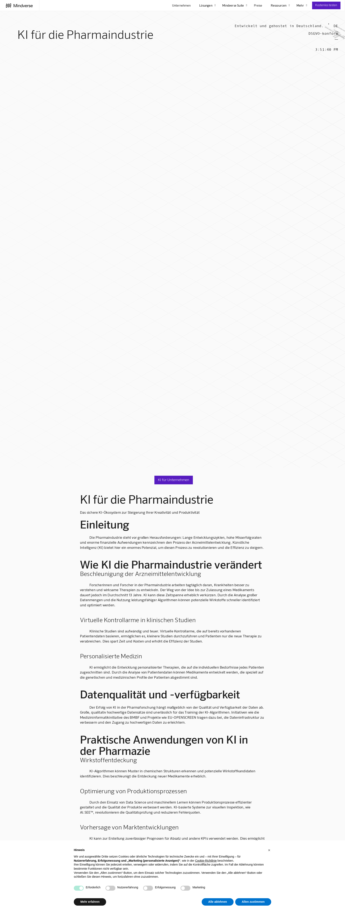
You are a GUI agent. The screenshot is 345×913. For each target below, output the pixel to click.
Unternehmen (181, 5)
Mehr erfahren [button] (90, 901)
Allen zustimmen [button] (253, 901)
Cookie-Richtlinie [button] (206, 860)
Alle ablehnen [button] (217, 901)
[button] (269, 850)
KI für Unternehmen (173, 479)
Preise (258, 5)
